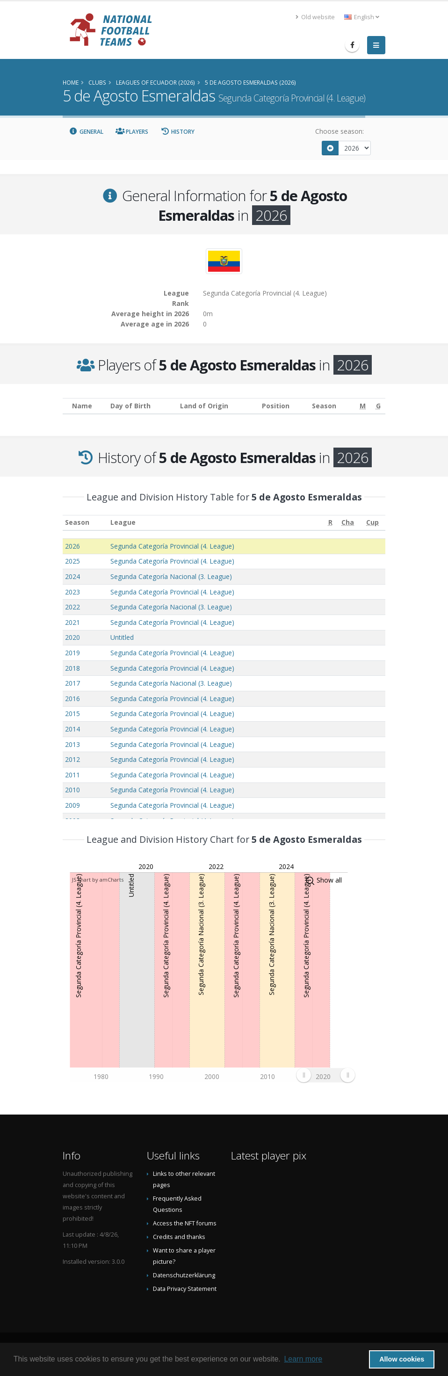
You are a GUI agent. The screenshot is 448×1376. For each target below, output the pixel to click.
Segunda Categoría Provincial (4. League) (172, 546)
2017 (72, 683)
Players (132, 132)
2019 (72, 652)
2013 (72, 744)
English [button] (361, 17)
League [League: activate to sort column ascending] (123, 522)
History (177, 132)
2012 (72, 759)
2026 (72, 546)
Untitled (122, 637)
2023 (72, 591)
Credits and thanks (179, 1237)
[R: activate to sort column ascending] (330, 522)
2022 (72, 606)
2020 (72, 637)
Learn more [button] (303, 1359)
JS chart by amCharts (97, 879)
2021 (72, 622)
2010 (72, 789)
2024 (72, 576)
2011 (72, 774)
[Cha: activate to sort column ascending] (347, 522)
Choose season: (339, 131)
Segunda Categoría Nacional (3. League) (171, 576)
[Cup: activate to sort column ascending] (372, 522)
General (86, 132)
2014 (72, 728)
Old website (315, 17)
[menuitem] (325, 1075)
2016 (72, 698)
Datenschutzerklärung (184, 1275)
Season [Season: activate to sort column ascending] (77, 522)
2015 (72, 713)
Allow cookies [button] (401, 1359)
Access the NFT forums (185, 1223)
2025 (72, 561)
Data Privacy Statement (185, 1289)
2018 (72, 668)
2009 (72, 805)
